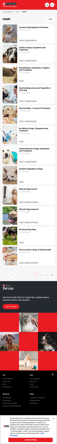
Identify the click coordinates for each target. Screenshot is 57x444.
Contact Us (34, 403)
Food (4, 384)
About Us (6, 394)
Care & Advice (8, 12)
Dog (17, 12)
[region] (28, 429)
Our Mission (7, 398)
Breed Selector (35, 400)
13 (52, 275)
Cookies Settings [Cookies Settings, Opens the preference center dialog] (30, 440)
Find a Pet (6, 381)
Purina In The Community (12, 406)
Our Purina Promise (10, 403)
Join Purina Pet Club (37, 398)
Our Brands (7, 387)
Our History (7, 400)
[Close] (53, 418)
